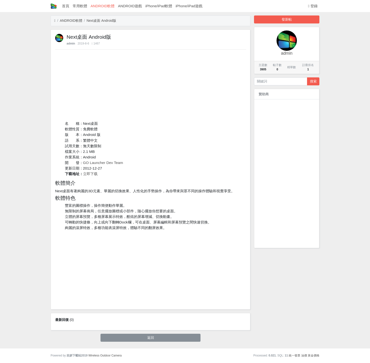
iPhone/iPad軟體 (158, 6)
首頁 (65, 6)
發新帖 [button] (287, 19)
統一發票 (294, 355)
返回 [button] (150, 338)
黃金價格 (313, 355)
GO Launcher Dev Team (103, 163)
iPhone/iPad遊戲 (189, 6)
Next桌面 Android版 (101, 20)
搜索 (313, 81)
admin (71, 43)
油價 (304, 355)
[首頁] (54, 20)
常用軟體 (80, 6)
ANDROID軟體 (103, 6)
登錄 (313, 6)
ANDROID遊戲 (130, 6)
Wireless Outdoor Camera (105, 355)
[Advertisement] (150, 87)
